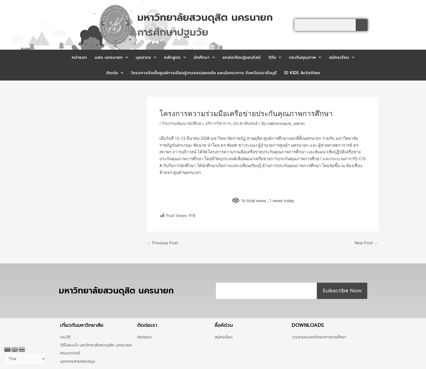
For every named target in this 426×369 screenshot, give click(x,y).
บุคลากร (146, 57)
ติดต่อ (114, 73)
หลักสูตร (175, 57)
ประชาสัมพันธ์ (246, 123)
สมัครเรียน (341, 57)
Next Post (366, 243)
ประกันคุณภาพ (305, 57)
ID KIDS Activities (302, 73)
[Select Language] (25, 359)
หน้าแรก (79, 57)
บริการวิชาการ (219, 123)
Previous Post (163, 243)
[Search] (362, 25)
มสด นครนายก (111, 57)
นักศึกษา (204, 57)
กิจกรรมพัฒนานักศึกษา (183, 123)
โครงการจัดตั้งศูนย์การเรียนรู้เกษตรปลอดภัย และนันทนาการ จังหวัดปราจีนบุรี (204, 73)
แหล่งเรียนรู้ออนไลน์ (242, 57)
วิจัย (274, 57)
